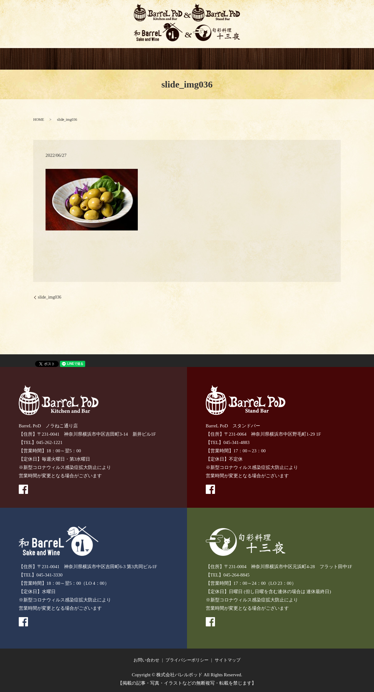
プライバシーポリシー (187, 660)
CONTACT (281, 59)
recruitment (319, 59)
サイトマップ (228, 660)
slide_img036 (49, 297)
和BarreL (166, 59)
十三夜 (205, 59)
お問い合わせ (146, 660)
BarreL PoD (90, 59)
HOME (52, 59)
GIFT (243, 59)
